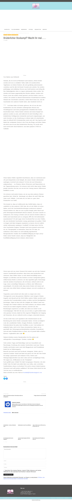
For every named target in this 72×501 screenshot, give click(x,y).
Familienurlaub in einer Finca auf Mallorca (24, 425)
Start (4, 33)
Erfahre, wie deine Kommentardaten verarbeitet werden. (24, 478)
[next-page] (6, 441)
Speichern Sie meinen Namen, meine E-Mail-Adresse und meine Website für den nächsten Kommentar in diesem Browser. (22, 471)
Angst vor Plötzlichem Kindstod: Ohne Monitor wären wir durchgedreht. (13, 396)
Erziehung (13, 33)
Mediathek (45, 29)
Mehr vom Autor (15, 412)
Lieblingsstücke (38, 29)
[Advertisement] (36, 18)
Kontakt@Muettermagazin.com (32, 372)
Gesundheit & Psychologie (15, 34)
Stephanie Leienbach (16, 402)
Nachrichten (7, 29)
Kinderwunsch (24, 29)
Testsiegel (31, 29)
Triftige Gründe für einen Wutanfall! (40, 395)
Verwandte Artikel (7, 412)
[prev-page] (4, 441)
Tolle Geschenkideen (15, 29)
